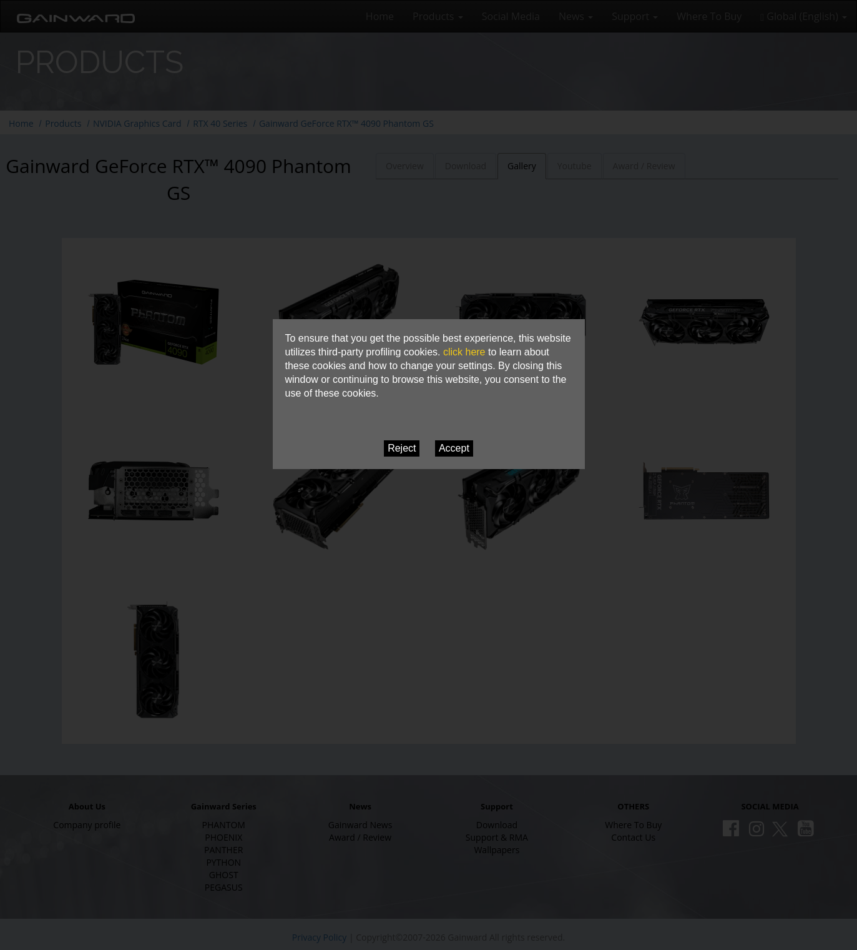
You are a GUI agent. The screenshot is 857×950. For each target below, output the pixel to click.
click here (464, 352)
